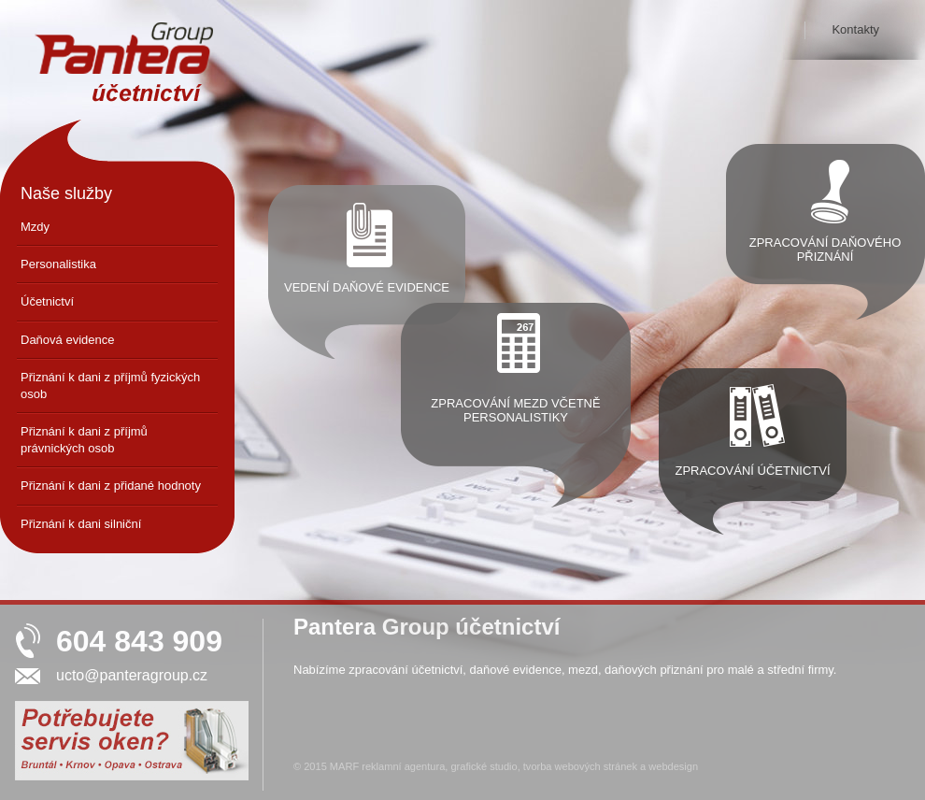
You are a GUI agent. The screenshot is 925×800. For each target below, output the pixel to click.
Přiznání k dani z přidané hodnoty (111, 486)
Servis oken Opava (119, 767)
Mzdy (35, 227)
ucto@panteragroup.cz (131, 675)
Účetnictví (47, 301)
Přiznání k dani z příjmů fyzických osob (110, 385)
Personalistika (58, 264)
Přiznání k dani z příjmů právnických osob (84, 439)
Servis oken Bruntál (38, 767)
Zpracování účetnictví (752, 471)
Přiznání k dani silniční (81, 524)
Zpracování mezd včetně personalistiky (515, 410)
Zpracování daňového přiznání (825, 250)
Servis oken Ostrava (162, 767)
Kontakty (855, 29)
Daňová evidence (67, 340)
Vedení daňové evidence (366, 287)
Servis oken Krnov (79, 767)
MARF (344, 766)
